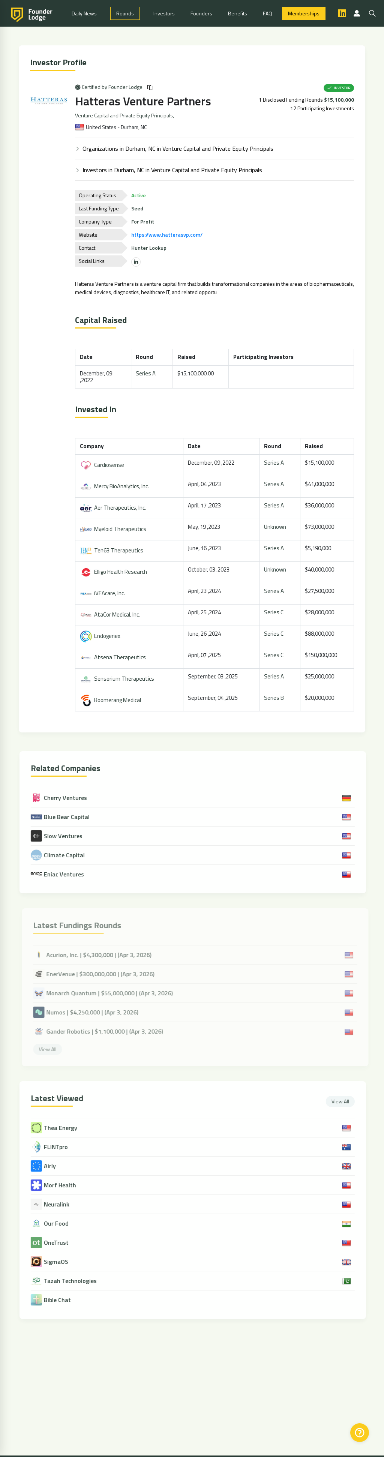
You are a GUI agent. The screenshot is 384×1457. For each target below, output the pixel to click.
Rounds (125, 13)
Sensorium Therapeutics (118, 678)
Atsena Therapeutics (114, 657)
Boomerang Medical (111, 700)
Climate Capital (61, 855)
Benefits (237, 13)
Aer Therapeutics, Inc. (114, 507)
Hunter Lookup (150, 248)
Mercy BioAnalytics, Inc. (115, 486)
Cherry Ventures (62, 797)
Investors (164, 13)
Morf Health (63, 1185)
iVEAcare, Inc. (103, 593)
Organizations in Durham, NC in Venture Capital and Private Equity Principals (179, 148)
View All (343, 1101)
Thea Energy (64, 1127)
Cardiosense (103, 465)
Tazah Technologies (73, 1280)
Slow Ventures (60, 836)
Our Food (59, 1223)
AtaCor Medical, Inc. (111, 614)
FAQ (267, 13)
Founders (201, 13)
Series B (275, 697)
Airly (53, 1166)
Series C (275, 612)
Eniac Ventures (60, 874)
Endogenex (101, 636)
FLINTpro (59, 1147)
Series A (146, 373)
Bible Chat (60, 1300)
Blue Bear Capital (63, 816)
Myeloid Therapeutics (114, 529)
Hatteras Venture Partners (144, 101)
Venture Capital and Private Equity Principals (125, 115)
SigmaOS (59, 1261)
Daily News (84, 13)
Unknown (276, 526)
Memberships (304, 13)
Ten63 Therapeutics (112, 550)
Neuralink (60, 1204)
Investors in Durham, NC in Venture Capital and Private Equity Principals (173, 169)
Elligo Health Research (114, 571)
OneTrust (59, 1242)
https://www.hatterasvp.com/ (168, 235)
